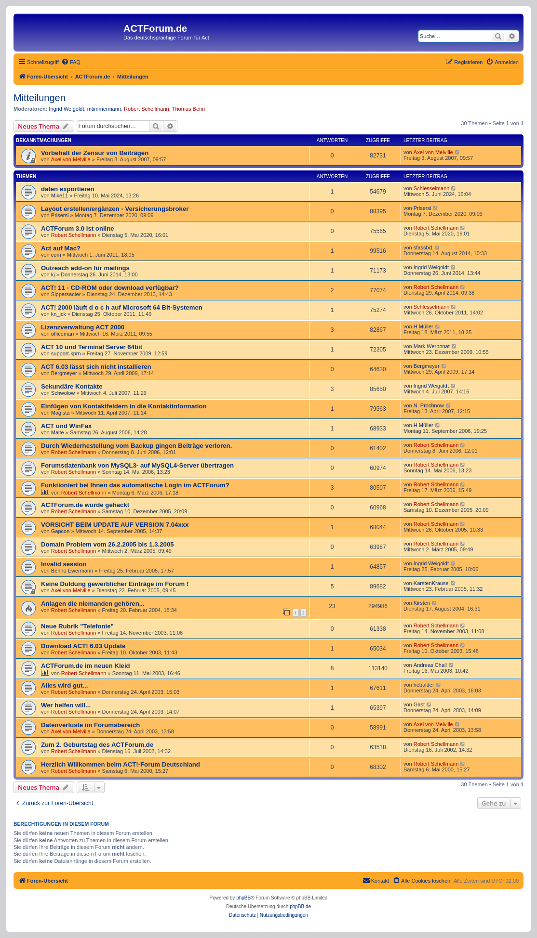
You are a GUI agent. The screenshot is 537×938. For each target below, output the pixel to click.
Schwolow (63, 393)
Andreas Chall (430, 665)
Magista (60, 413)
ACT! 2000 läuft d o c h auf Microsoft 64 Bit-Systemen (121, 307)
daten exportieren (67, 189)
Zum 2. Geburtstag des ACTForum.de (97, 744)
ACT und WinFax (66, 426)
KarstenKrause (431, 583)
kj (53, 274)
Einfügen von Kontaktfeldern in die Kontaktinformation (124, 406)
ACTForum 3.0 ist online (77, 228)
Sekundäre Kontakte (72, 386)
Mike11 (59, 195)
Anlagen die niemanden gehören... (93, 603)
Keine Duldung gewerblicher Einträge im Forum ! (114, 583)
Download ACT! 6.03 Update (83, 646)
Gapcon (60, 531)
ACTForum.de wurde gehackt (85, 504)
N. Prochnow (429, 405)
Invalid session (64, 564)
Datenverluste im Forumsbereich (90, 725)
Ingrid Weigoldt (66, 109)
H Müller (423, 326)
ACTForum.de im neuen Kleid (85, 665)
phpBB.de (300, 906)
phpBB (243, 897)
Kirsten (422, 603)
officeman (62, 334)
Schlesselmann (432, 188)
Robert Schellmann (146, 109)
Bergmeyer (64, 373)
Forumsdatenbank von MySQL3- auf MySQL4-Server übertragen (137, 465)
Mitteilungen (39, 97)
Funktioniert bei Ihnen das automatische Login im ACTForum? (135, 485)
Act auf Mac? (61, 248)
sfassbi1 (423, 247)
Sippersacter (66, 294)
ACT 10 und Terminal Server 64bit (91, 347)
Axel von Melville (71, 159)
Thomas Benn (188, 109)
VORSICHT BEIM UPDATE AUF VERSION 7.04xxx (114, 524)
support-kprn (66, 353)
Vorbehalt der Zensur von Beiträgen (94, 152)
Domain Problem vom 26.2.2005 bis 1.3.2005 (107, 544)
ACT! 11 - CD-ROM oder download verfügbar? (110, 287)
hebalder (424, 685)
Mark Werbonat (432, 346)
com (56, 255)
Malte (57, 432)
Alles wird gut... (64, 685)
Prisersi (60, 215)
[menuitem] (71, 62)
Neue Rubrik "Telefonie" (77, 626)
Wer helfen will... (66, 705)
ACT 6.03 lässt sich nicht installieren (96, 366)
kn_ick (58, 314)
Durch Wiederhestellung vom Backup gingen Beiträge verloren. (136, 445)
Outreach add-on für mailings (85, 268)
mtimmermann (104, 109)
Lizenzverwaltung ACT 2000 (82, 327)
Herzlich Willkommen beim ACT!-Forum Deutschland (120, 764)
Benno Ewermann (72, 570)
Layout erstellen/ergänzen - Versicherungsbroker (114, 208)
